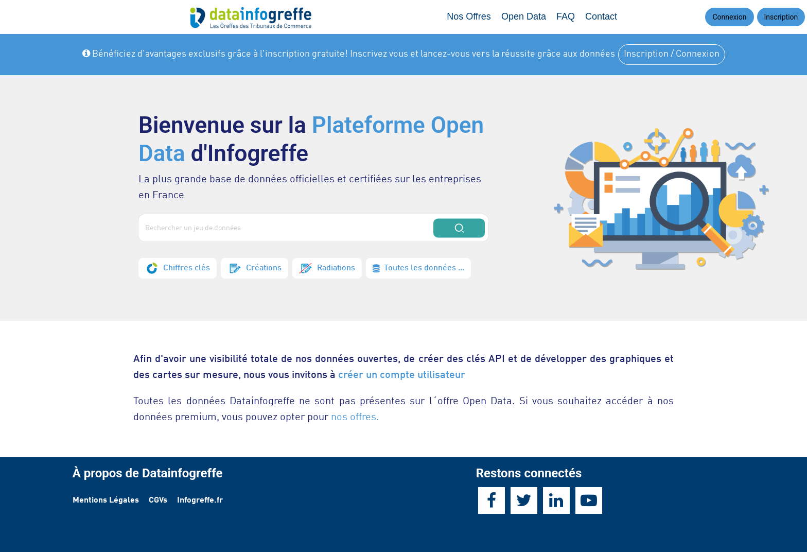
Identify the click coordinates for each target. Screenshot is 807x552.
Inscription (781, 17)
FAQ (565, 16)
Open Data (523, 16)
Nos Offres (469, 16)
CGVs (158, 500)
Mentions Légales (106, 500)
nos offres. (355, 417)
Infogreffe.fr (200, 500)
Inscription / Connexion (672, 54)
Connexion (729, 17)
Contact (601, 16)
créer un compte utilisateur (401, 375)
